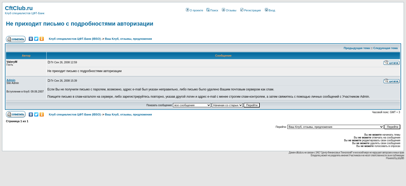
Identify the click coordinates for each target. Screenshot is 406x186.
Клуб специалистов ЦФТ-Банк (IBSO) (75, 38)
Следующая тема (385, 48)
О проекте (194, 10)
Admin (10, 80)
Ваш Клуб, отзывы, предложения (128, 38)
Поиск (212, 10)
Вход (270, 10)
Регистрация (250, 10)
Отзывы (229, 10)
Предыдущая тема (357, 48)
